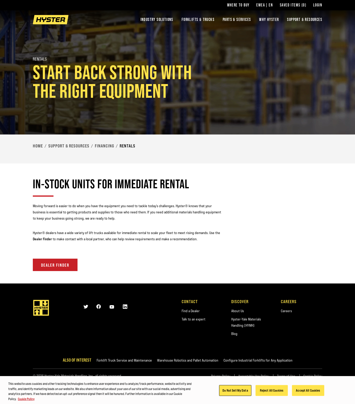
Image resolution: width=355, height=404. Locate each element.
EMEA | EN (264, 5)
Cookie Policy (312, 376)
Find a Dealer (191, 311)
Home (38, 145)
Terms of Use (286, 376)
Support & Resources (304, 19)
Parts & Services (237, 19)
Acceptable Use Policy (253, 376)
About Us (237, 311)
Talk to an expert (193, 319)
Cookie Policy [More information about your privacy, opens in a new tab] (26, 400)
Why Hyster (269, 19)
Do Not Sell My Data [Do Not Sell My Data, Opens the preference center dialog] (235, 391)
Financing (104, 145)
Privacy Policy (220, 376)
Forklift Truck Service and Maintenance (124, 360)
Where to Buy (238, 5)
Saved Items (293, 5)
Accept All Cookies (308, 391)
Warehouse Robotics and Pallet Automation (187, 360)
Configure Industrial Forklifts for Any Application (257, 360)
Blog (234, 334)
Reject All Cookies (271, 391)
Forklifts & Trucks (198, 19)
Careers (286, 311)
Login (317, 5)
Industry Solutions (157, 19)
